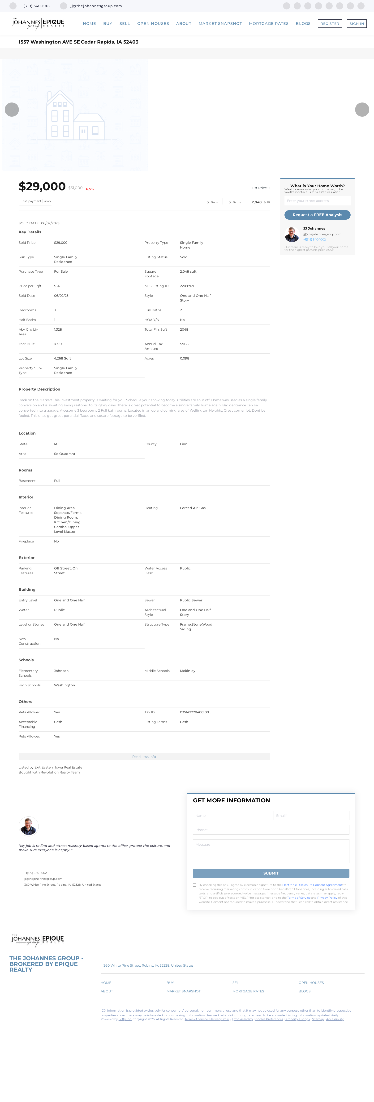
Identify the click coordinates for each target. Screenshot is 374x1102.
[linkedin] (297, 5)
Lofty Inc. (125, 1019)
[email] (311, 815)
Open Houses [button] (153, 23)
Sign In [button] (357, 24)
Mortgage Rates (269, 23)
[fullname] (231, 815)
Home (89, 23)
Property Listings (297, 1019)
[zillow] (318, 5)
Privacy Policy (327, 897)
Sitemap (318, 1019)
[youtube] (339, 5)
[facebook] (286, 5)
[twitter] (307, 5)
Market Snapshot (220, 23)
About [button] (184, 23)
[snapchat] (350, 5)
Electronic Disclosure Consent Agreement (312, 885)
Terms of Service (298, 897)
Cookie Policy (243, 1019)
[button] (107, 984)
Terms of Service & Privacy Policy (208, 1019)
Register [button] (330, 24)
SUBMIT (271, 873)
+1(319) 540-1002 (314, 239)
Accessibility (335, 1019)
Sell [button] (125, 23)
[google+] (361, 5)
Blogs (303, 23)
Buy (107, 23)
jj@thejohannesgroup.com (322, 234)
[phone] (271, 830)
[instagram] (329, 5)
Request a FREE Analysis (317, 215)
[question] (271, 851)
